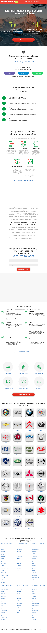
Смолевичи (3, 572)
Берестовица (20, 588)
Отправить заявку (23, 269)
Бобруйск (34, 589)
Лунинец (19, 561)
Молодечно (3, 563)
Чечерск (3, 619)
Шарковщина (35, 577)
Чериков (34, 619)
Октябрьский (4, 610)
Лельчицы (3, 603)
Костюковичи (35, 603)
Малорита (19, 565)
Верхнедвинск (35, 549)
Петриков (3, 612)
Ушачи (33, 574)
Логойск (3, 560)
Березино (3, 546)
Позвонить (23, 40)
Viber (9, 73)
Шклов (34, 621)
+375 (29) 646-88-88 (31, 2)
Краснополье (35, 605)
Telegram (23, 73)
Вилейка (3, 554)
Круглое (34, 608)
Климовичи (35, 600)
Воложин (3, 556)
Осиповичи (35, 612)
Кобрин (18, 560)
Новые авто (39, 388)
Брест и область (22, 544)
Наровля (3, 608)
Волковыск (19, 589)
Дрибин (34, 596)
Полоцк (34, 565)
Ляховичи (19, 563)
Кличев (34, 601)
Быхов (33, 591)
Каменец (19, 558)
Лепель (34, 558)
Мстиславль (35, 610)
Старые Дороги (4, 575)
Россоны (34, 568)
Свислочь (19, 608)
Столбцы (3, 577)
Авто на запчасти (23, 373)
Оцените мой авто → (23, 394)
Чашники (34, 575)
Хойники (3, 621)
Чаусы (33, 617)
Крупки (2, 558)
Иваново (19, 554)
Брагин (2, 588)
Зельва (18, 595)
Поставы (34, 567)
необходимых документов (23, 155)
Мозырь (3, 607)
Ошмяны (19, 605)
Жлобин (3, 598)
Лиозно (34, 560)
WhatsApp (37, 73)
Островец (19, 607)
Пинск (18, 567)
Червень (3, 580)
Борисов (3, 553)
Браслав (34, 546)
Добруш (3, 593)
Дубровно (34, 556)
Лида (18, 600)
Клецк (2, 549)
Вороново (19, 591)
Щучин (18, 614)
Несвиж (3, 567)
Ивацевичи (19, 556)
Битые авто (8, 373)
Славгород (34, 614)
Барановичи (19, 546)
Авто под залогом (8, 388)
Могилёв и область (38, 585)
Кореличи (19, 598)
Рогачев (3, 615)
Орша (33, 563)
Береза (18, 547)
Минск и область (6, 544)
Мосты (18, 601)
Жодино (3, 582)
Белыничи (34, 588)
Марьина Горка (4, 568)
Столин (18, 570)
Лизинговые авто (23, 388)
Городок (34, 553)
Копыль (3, 551)
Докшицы (34, 554)
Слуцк (2, 570)
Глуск (33, 595)
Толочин (34, 572)
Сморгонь (19, 612)
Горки (33, 593)
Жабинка (19, 553)
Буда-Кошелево (4, 589)
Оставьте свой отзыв (23, 351)
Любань (3, 561)
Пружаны (19, 568)
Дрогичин (19, 551)
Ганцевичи (19, 549)
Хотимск (34, 615)
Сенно (33, 570)
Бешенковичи (35, 547)
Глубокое (34, 551)
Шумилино (34, 579)
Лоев (2, 605)
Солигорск (3, 574)
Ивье (18, 596)
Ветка (2, 591)
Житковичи (3, 596)
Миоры (34, 561)
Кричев (34, 607)
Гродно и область (22, 585)
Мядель (2, 565)
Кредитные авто (39, 373)
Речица (2, 614)
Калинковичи (4, 600)
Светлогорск (4, 617)
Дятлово (18, 593)
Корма (2, 601)
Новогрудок (19, 603)
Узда (2, 579)
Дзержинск (3, 547)
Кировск (34, 598)
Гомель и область (6, 585)
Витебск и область (38, 544)
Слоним (18, 610)
